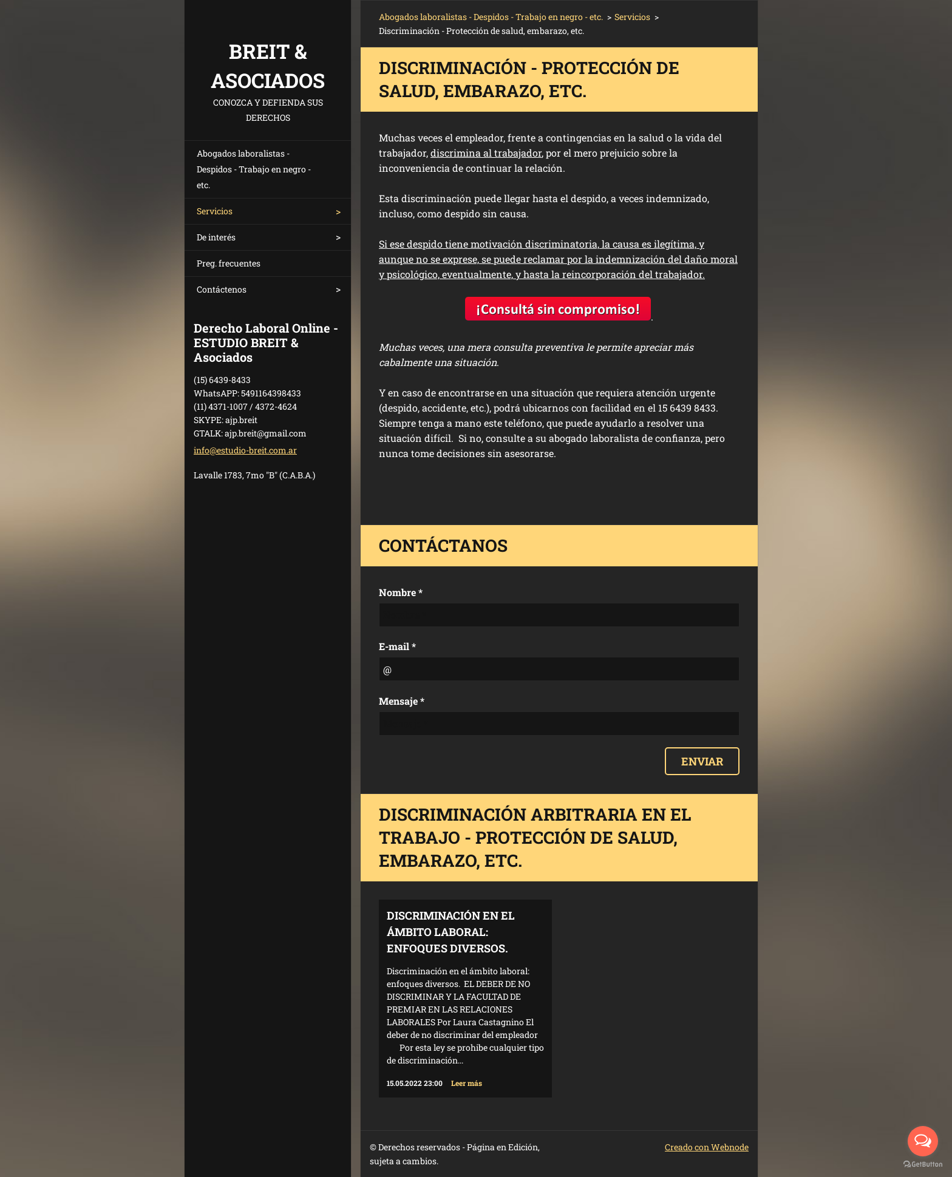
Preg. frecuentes (228, 263)
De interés (216, 237)
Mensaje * (401, 700)
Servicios (215, 211)
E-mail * (397, 646)
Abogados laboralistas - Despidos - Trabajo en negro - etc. (254, 169)
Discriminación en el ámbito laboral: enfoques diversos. (451, 931)
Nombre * (401, 592)
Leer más (466, 1083)
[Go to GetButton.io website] (922, 1165)
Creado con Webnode (707, 1147)
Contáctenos (221, 289)
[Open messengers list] (923, 1141)
